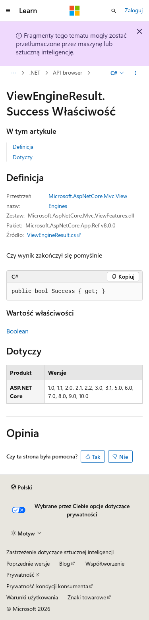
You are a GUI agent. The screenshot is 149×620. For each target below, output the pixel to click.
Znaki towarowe (87, 597)
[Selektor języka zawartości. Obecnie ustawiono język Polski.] (21, 487)
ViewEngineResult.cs (51, 235)
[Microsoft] (75, 11)
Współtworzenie (104, 563)
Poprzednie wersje (28, 563)
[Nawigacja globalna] (8, 11)
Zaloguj (134, 10)
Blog (64, 563)
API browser (67, 73)
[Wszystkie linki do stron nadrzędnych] (13, 73)
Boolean (17, 331)
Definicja (23, 146)
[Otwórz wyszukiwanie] (114, 11)
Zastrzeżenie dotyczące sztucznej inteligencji (60, 552)
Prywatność (20, 574)
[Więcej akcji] (136, 73)
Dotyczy (23, 157)
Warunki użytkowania (32, 597)
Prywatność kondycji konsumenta (47, 586)
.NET (34, 73)
